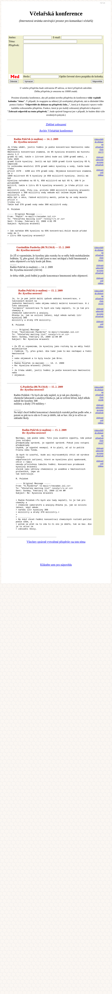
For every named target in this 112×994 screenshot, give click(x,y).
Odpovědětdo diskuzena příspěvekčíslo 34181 (98, 278)
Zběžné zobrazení (56, 130)
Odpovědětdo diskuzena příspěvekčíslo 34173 (98, 151)
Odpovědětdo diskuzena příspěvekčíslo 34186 (98, 434)
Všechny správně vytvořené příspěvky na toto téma (56, 601)
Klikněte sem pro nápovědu (56, 624)
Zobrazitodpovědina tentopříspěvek (99, 167)
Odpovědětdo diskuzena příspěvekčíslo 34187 (98, 477)
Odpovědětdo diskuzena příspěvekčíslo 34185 (98, 321)
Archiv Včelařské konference (56, 136)
